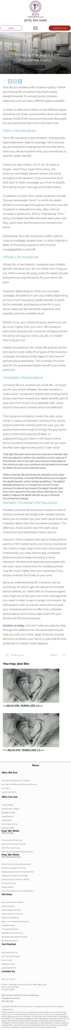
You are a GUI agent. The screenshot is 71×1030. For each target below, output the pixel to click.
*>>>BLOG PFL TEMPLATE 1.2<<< (35, 734)
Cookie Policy (7, 1009)
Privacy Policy (57, 1006)
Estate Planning (35, 67)
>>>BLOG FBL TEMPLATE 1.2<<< (35, 689)
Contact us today (13, 625)
